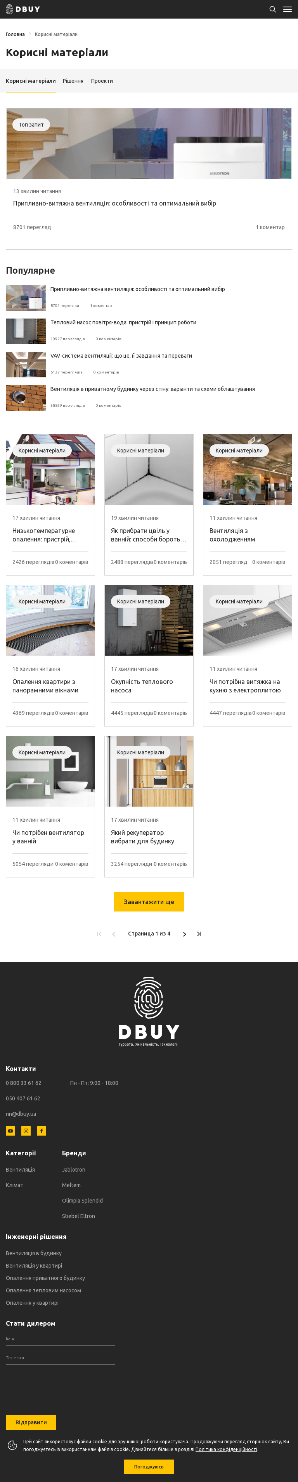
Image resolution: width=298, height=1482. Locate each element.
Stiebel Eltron (78, 1216)
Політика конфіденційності (226, 1449)
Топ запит (31, 125)
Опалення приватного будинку (45, 1278)
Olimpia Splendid (82, 1201)
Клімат (14, 1185)
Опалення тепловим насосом (43, 1290)
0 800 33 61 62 (24, 1083)
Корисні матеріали (56, 34)
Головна (15, 34)
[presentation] (60, 1384)
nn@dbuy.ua (21, 1114)
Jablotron (73, 1170)
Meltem (71, 1185)
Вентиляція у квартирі (34, 1266)
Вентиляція (20, 1170)
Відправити (31, 1422)
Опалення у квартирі (32, 1303)
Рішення (73, 81)
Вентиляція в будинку (34, 1253)
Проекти (102, 81)
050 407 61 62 (23, 1098)
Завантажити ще (149, 901)
